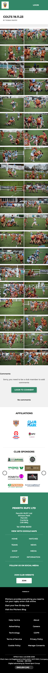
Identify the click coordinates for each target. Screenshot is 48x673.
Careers (36, 626)
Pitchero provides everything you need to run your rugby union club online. (24, 600)
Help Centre (14, 620)
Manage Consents (36, 645)
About (36, 620)
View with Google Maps (24, 531)
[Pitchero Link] (25, 595)
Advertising (14, 626)
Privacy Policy (36, 639)
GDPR (36, 633)
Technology (14, 633)
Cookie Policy (14, 645)
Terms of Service (14, 639)
